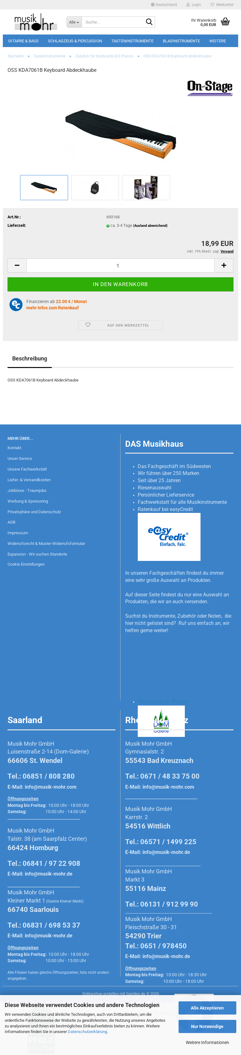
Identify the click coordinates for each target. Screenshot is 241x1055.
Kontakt (14, 447)
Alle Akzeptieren (207, 1007)
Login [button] (193, 5)
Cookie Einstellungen (26, 564)
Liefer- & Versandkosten (29, 479)
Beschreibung (29, 358)
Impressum (18, 532)
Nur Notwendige (207, 1026)
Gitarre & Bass (23, 41)
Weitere (217, 41)
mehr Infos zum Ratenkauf (52, 307)
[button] (164, 4)
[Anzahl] (120, 265)
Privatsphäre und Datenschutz (34, 511)
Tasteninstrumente (132, 41)
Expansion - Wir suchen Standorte (37, 554)
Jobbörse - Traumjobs (27, 490)
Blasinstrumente (181, 41)
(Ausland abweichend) (150, 226)
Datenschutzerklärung (87, 1031)
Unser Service (20, 458)
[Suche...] (74, 22)
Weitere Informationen (207, 1042)
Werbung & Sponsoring (28, 501)
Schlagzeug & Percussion (75, 41)
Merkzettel (222, 5)
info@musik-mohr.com (51, 787)
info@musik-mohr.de (48, 874)
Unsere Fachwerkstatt (27, 469)
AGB (11, 522)
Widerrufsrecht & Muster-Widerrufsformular (46, 543)
